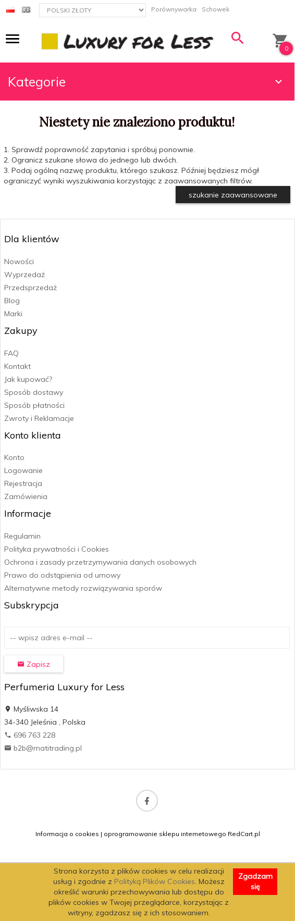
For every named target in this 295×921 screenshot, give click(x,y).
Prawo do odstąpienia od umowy (62, 575)
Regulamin (22, 536)
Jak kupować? (28, 379)
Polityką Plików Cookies (154, 881)
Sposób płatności (34, 405)
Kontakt (17, 366)
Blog (12, 300)
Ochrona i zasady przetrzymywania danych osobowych (100, 562)
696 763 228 (29, 735)
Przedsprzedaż (30, 287)
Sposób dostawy (33, 392)
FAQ (11, 353)
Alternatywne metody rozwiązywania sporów (83, 588)
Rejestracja (23, 483)
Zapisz (33, 664)
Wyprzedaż (24, 274)
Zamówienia (25, 496)
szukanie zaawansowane (233, 195)
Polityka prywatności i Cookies (56, 549)
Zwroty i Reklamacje (39, 418)
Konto (14, 457)
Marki (13, 313)
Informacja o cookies (67, 834)
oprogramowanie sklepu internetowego (165, 834)
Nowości (19, 261)
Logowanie (23, 470)
